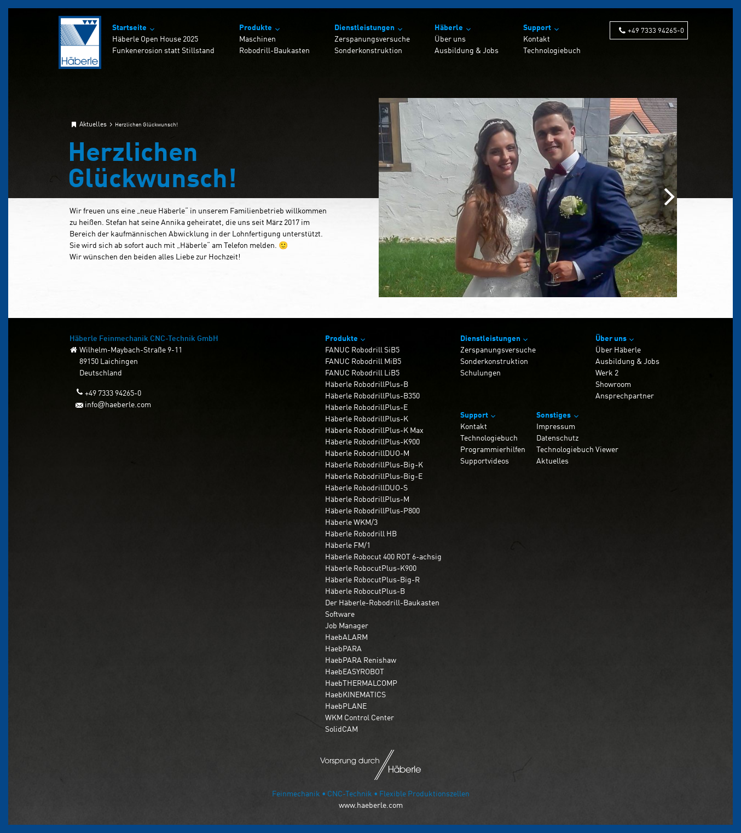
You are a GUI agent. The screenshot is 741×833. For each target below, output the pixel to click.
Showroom (613, 384)
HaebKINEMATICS (355, 694)
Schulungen (480, 372)
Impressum (555, 426)
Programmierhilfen (492, 449)
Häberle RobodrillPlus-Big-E (373, 476)
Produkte (255, 27)
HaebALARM (346, 636)
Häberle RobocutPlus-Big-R (372, 579)
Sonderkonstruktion (368, 50)
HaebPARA (343, 648)
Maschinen (257, 38)
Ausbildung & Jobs (467, 50)
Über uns (450, 38)
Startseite (129, 27)
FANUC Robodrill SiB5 (362, 349)
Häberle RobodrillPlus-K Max (374, 430)
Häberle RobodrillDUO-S (366, 487)
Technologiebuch (552, 50)
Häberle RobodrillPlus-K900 (372, 441)
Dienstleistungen (364, 27)
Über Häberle (618, 349)
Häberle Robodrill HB (361, 533)
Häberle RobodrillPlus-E (366, 407)
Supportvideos (484, 460)
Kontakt (536, 38)
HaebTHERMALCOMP (361, 682)
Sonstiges (553, 414)
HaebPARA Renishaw (360, 659)
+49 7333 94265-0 (656, 29)
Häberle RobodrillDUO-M (367, 453)
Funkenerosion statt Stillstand (163, 50)
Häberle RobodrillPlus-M (367, 499)
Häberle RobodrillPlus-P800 (372, 510)
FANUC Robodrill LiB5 (362, 372)
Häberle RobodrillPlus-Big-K (374, 464)
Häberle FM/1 (347, 544)
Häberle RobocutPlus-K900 (370, 567)
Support (537, 27)
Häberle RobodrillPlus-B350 (372, 395)
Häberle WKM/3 (351, 522)
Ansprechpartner (624, 395)
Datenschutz (557, 437)
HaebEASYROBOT (354, 671)
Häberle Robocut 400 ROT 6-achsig (383, 556)
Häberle (449, 27)
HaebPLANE (346, 705)
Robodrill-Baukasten (274, 50)
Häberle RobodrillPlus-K (366, 418)
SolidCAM (341, 728)
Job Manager (346, 625)
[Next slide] (669, 198)
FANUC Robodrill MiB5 (363, 361)
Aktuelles (552, 460)
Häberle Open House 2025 (155, 38)
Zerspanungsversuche (372, 38)
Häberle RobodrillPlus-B (366, 384)
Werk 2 (606, 372)
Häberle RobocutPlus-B (365, 590)
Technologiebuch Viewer (577, 449)
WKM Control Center (359, 717)
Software (340, 613)
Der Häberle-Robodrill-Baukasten (382, 602)
